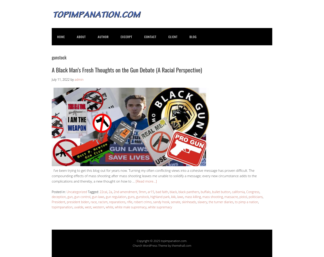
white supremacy (160, 207)
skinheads (189, 202)
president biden (78, 202)
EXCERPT (126, 36)
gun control (82, 197)
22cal (103, 192)
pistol (243, 197)
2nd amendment (125, 192)
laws (180, 197)
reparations (117, 202)
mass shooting (212, 197)
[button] (130, 127)
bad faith (162, 192)
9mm (142, 192)
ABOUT (81, 36)
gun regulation (116, 197)
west (88, 207)
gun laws (98, 197)
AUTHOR (103, 36)
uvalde (78, 207)
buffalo (206, 192)
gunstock (142, 197)
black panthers (188, 192)
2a (110, 192)
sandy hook (161, 202)
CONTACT (150, 36)
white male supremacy (130, 207)
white (109, 207)
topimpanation (62, 207)
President (58, 202)
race (94, 202)
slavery (202, 202)
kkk (173, 197)
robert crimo (143, 202)
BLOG (193, 36)
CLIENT (173, 36)
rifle (129, 202)
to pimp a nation (246, 202)
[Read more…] (146, 181)
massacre (231, 197)
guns (131, 197)
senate (175, 202)
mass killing (193, 197)
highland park (160, 197)
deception (59, 197)
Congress (252, 192)
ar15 (151, 192)
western (98, 207)
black (173, 192)
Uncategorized (77, 192)
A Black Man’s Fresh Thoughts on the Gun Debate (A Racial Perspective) (127, 69)
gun (70, 197)
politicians (256, 197)
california (238, 192)
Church (137, 246)
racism (103, 202)
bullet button (221, 192)
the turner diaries (221, 202)
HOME (61, 36)
